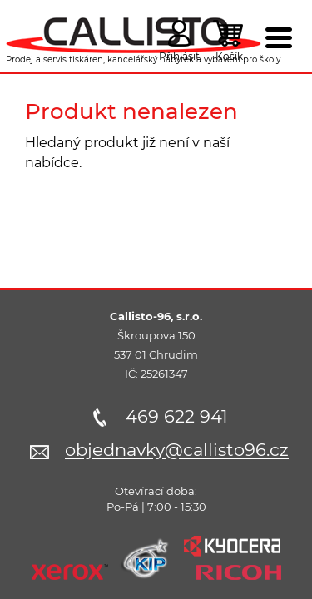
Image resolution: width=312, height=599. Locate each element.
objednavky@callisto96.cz (177, 449)
